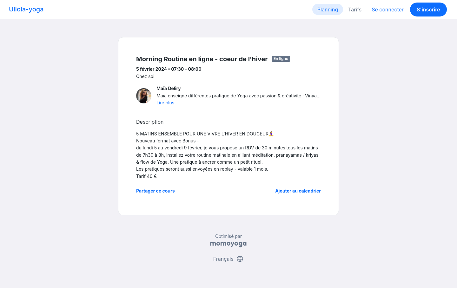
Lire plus (165, 102)
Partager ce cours (155, 190)
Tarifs (354, 9)
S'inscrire (428, 9)
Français (228, 259)
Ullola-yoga (26, 9)
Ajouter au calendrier (298, 190)
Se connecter (388, 9)
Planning (327, 9)
